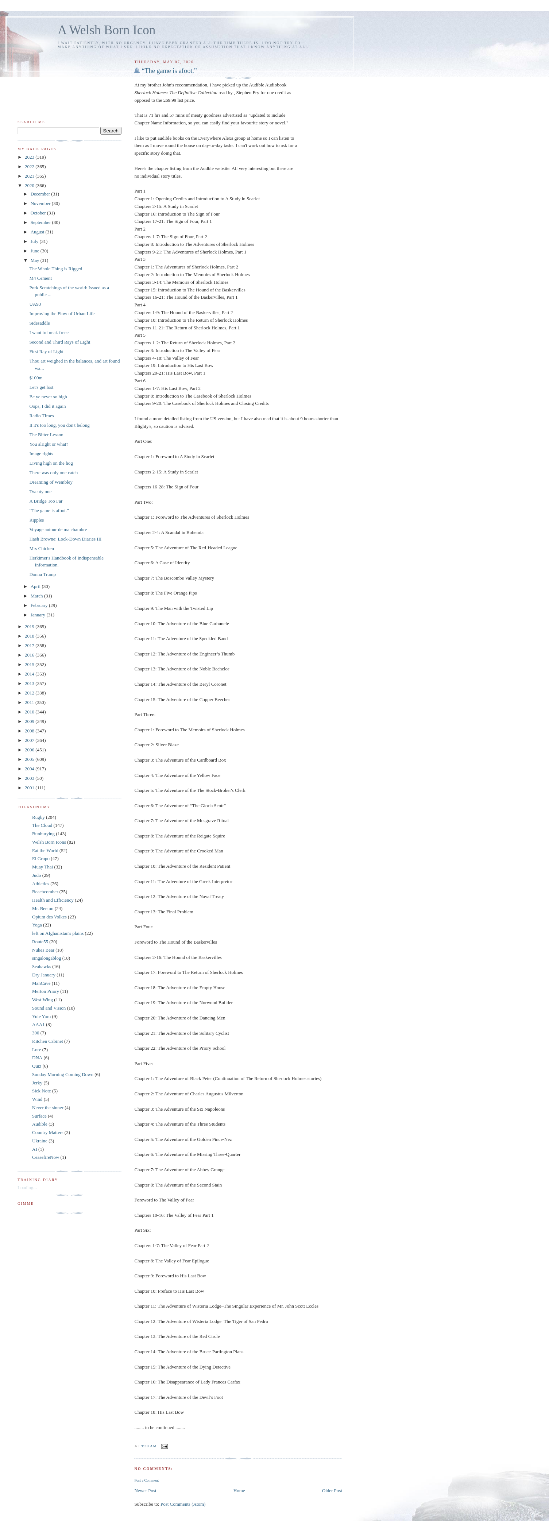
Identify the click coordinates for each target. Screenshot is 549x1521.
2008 (30, 731)
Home (239, 1490)
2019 (30, 626)
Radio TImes (41, 415)
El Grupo (41, 858)
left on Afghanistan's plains (58, 933)
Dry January (43, 975)
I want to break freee (49, 332)
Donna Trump (42, 574)
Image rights (41, 453)
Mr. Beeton (43, 908)
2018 (30, 636)
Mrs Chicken (41, 548)
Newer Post (145, 1490)
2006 (30, 749)
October (39, 213)
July (35, 241)
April (36, 586)
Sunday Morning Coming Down (62, 1074)
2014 (30, 674)
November (41, 203)
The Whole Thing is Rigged (55, 268)
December (41, 194)
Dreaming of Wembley (51, 482)
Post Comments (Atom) (183, 1504)
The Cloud (42, 825)
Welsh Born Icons (49, 842)
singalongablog (46, 958)
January (39, 615)
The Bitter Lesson (46, 434)
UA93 (35, 304)
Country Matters (47, 1132)
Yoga (37, 925)
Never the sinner (47, 1107)
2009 (30, 721)
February (40, 605)
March (37, 596)
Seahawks (41, 966)
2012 (30, 693)
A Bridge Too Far (45, 501)
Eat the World (45, 850)
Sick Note (41, 1091)
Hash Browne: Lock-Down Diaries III (65, 539)
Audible (39, 1124)
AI (34, 1149)
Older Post (332, 1490)
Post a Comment (146, 1480)
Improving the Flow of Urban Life (61, 313)
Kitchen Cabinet (47, 1041)
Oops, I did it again (47, 406)
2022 (30, 166)
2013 (30, 683)
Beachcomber (45, 891)
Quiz (36, 1066)
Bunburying (43, 833)
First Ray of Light (46, 351)
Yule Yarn (41, 1016)
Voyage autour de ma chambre (58, 529)
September (41, 222)
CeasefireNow (45, 1157)
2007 (30, 740)
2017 (30, 645)
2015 (30, 664)
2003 (30, 778)
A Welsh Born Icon (106, 30)
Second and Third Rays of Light (59, 342)
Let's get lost (41, 387)
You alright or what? (48, 444)
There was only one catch (53, 472)
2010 (30, 712)
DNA (37, 1057)
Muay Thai (42, 867)
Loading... (27, 1187)
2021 (30, 176)
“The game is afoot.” (169, 70)
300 (35, 1033)
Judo (36, 875)
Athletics (40, 883)
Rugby (38, 817)
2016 (30, 655)
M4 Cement (40, 278)
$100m (35, 377)
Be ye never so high (48, 396)
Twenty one (40, 491)
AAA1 (38, 1024)
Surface (39, 1116)
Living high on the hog (51, 463)
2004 (30, 768)
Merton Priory (45, 991)
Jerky (37, 1082)
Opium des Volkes (49, 917)
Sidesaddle (39, 323)
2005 (30, 759)
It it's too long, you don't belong (59, 425)
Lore (36, 1049)
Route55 (40, 941)
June (35, 250)
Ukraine (39, 1140)
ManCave (41, 983)
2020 (30, 185)
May (35, 260)
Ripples (36, 520)
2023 (30, 157)
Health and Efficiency (53, 900)
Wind (37, 1099)
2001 (30, 787)
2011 (30, 702)
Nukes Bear (43, 950)
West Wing (42, 999)
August (38, 232)
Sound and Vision (49, 1008)
